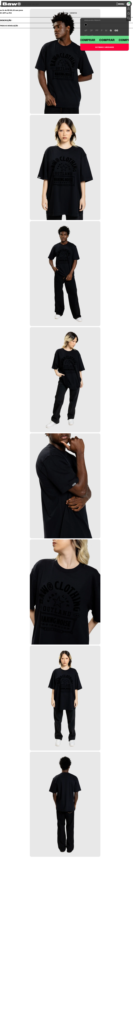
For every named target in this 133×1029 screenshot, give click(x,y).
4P (85, 30)
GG (116, 30)
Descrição (6, 20)
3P (91, 30)
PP (97, 30)
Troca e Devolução (10, 25)
